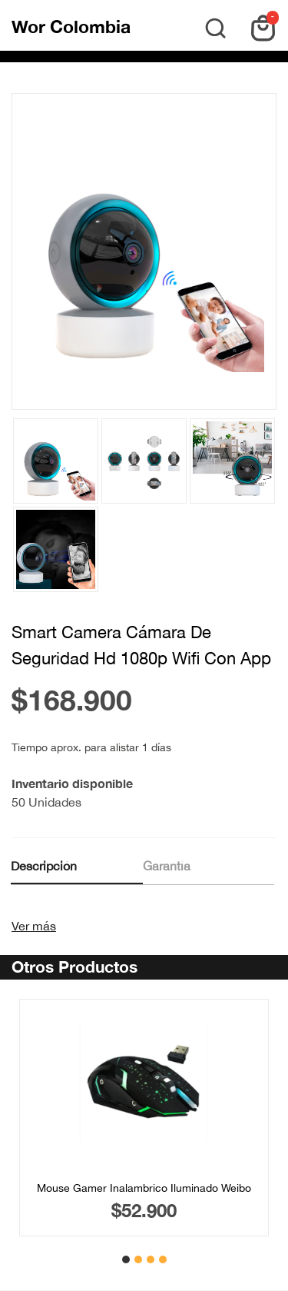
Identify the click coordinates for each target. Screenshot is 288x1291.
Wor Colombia (71, 26)
